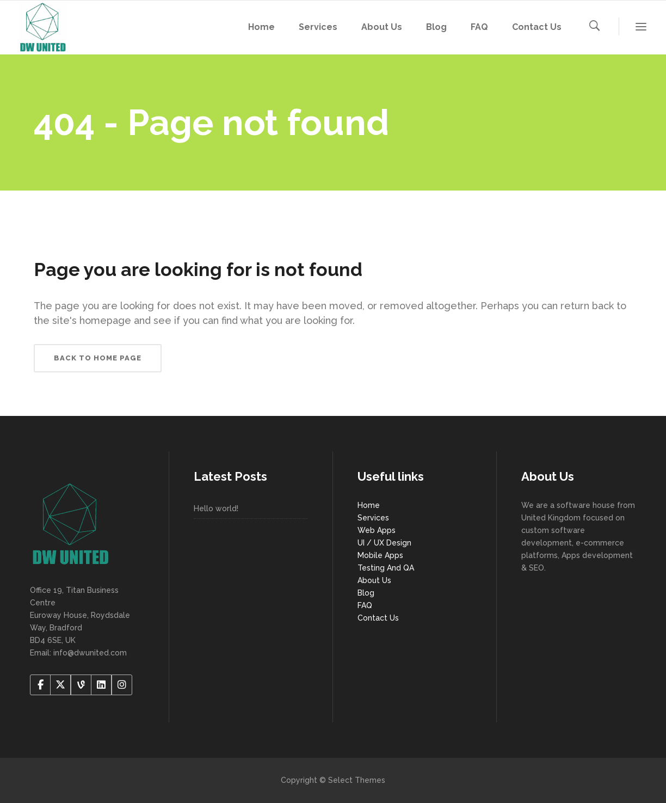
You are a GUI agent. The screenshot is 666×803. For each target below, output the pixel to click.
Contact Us (378, 618)
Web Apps (376, 530)
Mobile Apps (380, 555)
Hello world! (216, 508)
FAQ (364, 605)
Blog (365, 593)
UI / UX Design (384, 542)
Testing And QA (385, 567)
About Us (374, 580)
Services (373, 517)
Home (368, 505)
